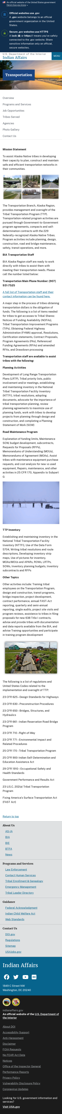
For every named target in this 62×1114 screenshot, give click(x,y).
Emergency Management (20, 886)
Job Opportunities (13, 110)
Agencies (8, 123)
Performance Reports (16, 1072)
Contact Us (9, 136)
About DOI (9, 1026)
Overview (8, 98)
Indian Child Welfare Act (20, 913)
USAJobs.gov (13, 951)
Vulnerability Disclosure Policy (21, 1083)
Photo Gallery (11, 129)
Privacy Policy (11, 1077)
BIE (7, 843)
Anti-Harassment (13, 1038)
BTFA (8, 848)
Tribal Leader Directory (19, 892)
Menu (57, 56)
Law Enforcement (16, 869)
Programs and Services (17, 104)
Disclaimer (9, 1043)
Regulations (12, 940)
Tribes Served (11, 117)
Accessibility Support (16, 1032)
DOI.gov (10, 934)
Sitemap (10, 946)
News (8, 854)
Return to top (11, 816)
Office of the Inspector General (22, 1066)
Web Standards (14, 919)
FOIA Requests (12, 1049)
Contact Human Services (20, 875)
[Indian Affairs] (27, 57)
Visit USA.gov (11, 1106)
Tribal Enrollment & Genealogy (24, 881)
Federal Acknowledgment (21, 907)
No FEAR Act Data (14, 1055)
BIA (7, 837)
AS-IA (9, 831)
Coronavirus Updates (15, 1089)
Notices (7, 1060)
